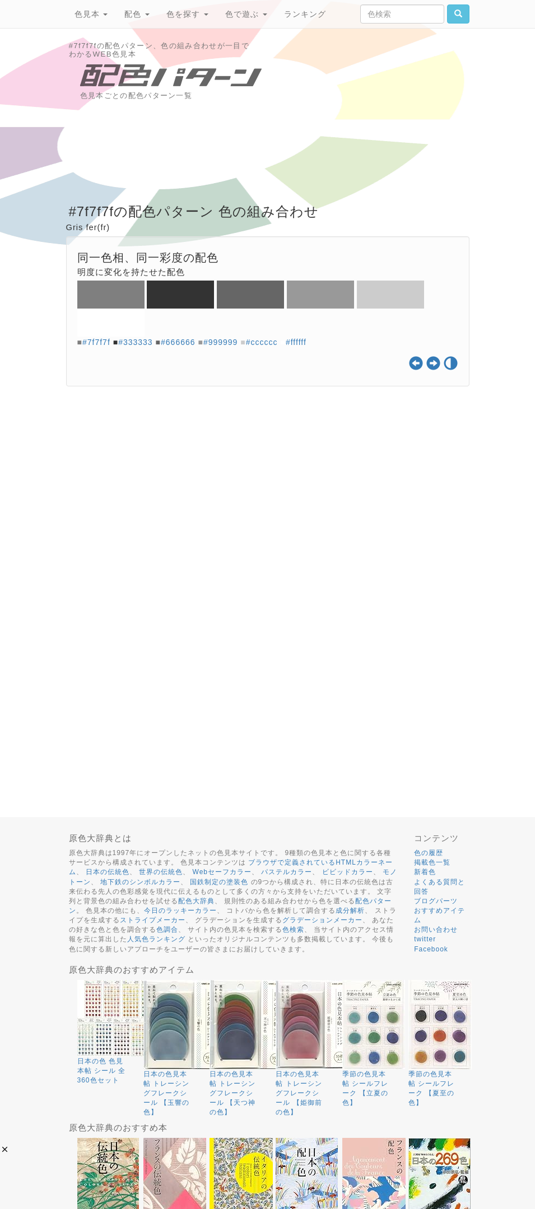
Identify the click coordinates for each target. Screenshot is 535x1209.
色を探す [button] (187, 14)
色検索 (293, 929)
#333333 (135, 342)
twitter (425, 939)
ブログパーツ (436, 901)
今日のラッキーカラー (180, 910)
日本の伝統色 (107, 872)
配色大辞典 (196, 901)
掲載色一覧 (432, 862)
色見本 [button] (91, 14)
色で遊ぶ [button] (246, 14)
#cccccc (262, 342)
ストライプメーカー (152, 920)
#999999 (220, 342)
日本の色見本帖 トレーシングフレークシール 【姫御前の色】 (299, 1093)
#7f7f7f (96, 342)
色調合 (167, 929)
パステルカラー (286, 872)
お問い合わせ (436, 929)
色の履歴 (428, 853)
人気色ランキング (156, 939)
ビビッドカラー (347, 872)
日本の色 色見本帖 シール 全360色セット (101, 1070)
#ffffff (296, 342)
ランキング (305, 14)
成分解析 (350, 910)
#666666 (178, 342)
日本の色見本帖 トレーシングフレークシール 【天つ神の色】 (232, 1093)
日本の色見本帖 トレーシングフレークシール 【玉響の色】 (166, 1093)
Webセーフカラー (222, 872)
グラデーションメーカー (322, 920)
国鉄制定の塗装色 (219, 882)
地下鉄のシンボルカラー (140, 882)
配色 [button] (137, 14)
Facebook (431, 949)
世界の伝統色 (161, 872)
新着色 (425, 872)
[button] (5, 1149)
